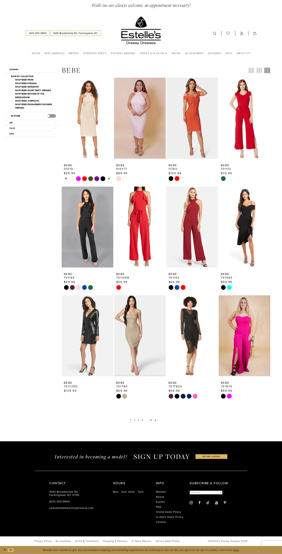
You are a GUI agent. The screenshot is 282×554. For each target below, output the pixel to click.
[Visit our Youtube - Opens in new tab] (216, 503)
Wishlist (161, 492)
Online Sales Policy (168, 512)
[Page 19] (152, 420)
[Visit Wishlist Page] (228, 33)
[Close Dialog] (5, 550)
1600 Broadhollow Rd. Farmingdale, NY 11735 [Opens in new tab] (64, 493)
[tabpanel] (72, 179)
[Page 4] (142, 420)
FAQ (158, 507)
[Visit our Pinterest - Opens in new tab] (225, 503)
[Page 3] (137, 420)
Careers (161, 522)
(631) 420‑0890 (59, 501)
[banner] (141, 31)
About (160, 497)
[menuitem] (38, 33)
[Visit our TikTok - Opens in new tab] (207, 503)
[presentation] (51, 117)
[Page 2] (133, 420)
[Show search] (214, 33)
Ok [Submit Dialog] (13, 550)
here (236, 550)
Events (160, 502)
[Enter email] (211, 493)
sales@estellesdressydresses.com (71, 508)
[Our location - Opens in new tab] (75, 33)
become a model (211, 456)
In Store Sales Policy (169, 517)
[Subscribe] (229, 493)
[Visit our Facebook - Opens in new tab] (200, 503)
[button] (241, 33)
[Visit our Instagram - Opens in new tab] (191, 503)
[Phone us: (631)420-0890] (38, 33)
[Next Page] (158, 420)
